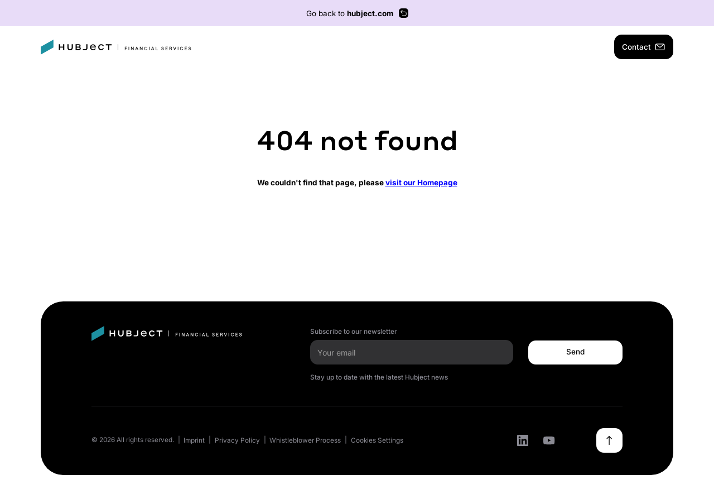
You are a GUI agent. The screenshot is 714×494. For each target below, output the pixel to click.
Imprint (194, 440)
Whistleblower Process (305, 440)
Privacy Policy (237, 440)
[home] (116, 47)
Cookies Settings (377, 440)
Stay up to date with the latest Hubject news (379, 377)
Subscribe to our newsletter (353, 331)
